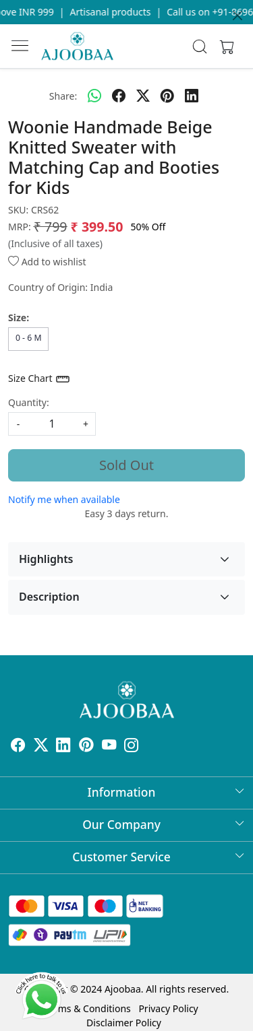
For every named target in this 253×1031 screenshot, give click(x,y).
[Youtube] (109, 747)
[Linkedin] (63, 747)
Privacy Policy (168, 1008)
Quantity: (28, 402)
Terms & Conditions (87, 1008)
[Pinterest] (86, 747)
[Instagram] (131, 747)
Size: (18, 317)
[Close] (237, 15)
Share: (63, 96)
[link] (199, 46)
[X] (41, 747)
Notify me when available (64, 499)
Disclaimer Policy (123, 1022)
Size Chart (39, 379)
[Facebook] (18, 747)
